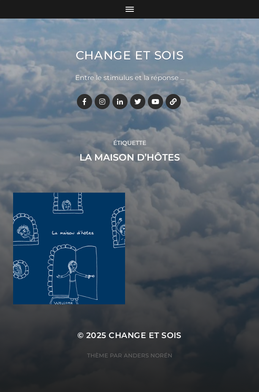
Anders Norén (148, 355)
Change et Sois (130, 55)
